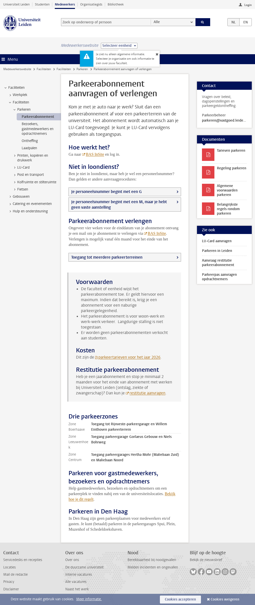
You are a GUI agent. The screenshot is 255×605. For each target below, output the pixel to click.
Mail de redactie (15, 574)
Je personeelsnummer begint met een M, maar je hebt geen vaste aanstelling (119, 204)
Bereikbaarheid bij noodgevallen (152, 560)
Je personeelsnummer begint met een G (106, 191)
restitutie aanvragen (147, 393)
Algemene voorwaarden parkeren (227, 190)
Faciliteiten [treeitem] (14, 87)
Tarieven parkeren (231, 150)
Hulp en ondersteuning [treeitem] (28, 211)
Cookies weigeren (225, 599)
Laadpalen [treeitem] (29, 148)
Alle (157, 22)
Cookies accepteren (180, 599)
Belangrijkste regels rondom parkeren (228, 209)
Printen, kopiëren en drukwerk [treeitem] (30, 158)
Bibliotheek (116, 4)
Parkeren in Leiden (217, 250)
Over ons (72, 560)
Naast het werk (77, 589)
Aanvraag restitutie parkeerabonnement (218, 262)
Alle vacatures (75, 581)
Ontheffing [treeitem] (30, 141)
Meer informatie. (89, 599)
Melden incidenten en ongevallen (153, 567)
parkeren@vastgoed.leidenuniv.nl (224, 120)
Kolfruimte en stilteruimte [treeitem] (34, 182)
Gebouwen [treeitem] (19, 196)
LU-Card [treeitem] (21, 167)
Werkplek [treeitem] (17, 95)
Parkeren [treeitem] (21, 109)
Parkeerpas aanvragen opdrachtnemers (219, 276)
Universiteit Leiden (16, 4)
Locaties (9, 567)
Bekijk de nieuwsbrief (206, 560)
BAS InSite (95, 154)
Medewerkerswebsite (17, 69)
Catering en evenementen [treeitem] (30, 203)
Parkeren (82, 69)
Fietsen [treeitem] (20, 189)
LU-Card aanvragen (217, 241)
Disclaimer (11, 589)
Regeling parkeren (231, 168)
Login (248, 5)
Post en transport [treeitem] (28, 174)
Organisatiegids (91, 4)
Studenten (42, 4)
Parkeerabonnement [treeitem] (38, 116)
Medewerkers (65, 4)
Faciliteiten (44, 69)
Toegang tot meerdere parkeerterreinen (106, 257)
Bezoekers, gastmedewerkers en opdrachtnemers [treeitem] (38, 129)
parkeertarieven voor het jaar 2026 (129, 357)
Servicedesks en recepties (22, 560)
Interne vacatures (78, 574)
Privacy (8, 581)
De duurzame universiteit (84, 567)
